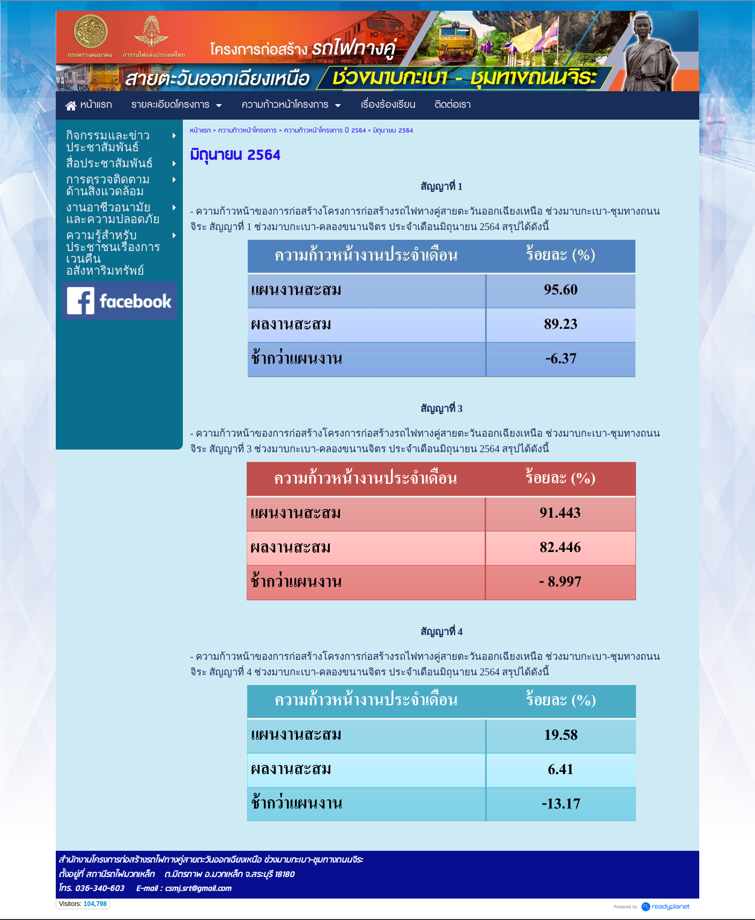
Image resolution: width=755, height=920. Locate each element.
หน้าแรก (200, 130)
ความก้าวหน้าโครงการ (247, 130)
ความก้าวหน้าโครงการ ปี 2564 (325, 130)
